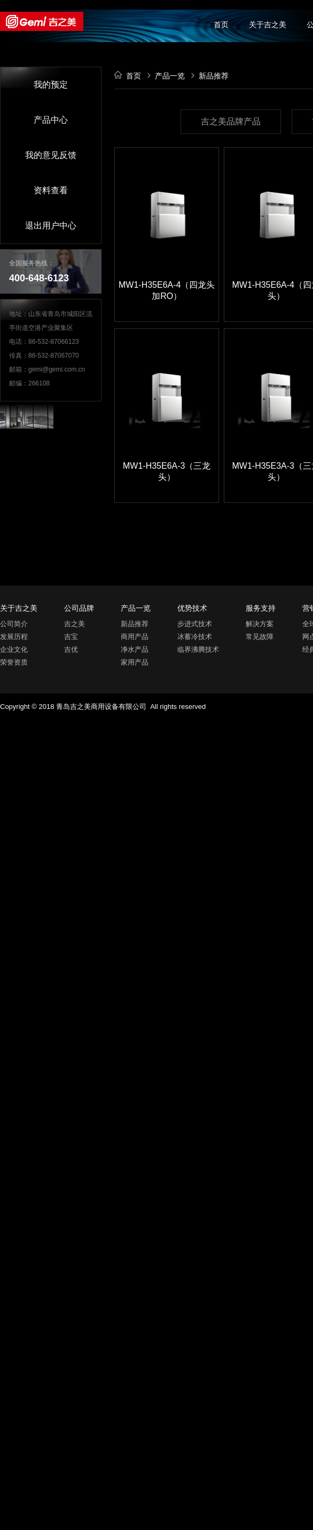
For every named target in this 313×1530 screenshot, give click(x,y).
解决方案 (259, 624)
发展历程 (14, 637)
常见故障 (259, 637)
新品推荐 (134, 624)
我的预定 (51, 84)
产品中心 (51, 119)
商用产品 (134, 637)
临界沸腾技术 (198, 649)
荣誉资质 (14, 662)
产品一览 (166, 76)
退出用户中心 (50, 225)
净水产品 (134, 649)
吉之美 (74, 624)
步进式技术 (194, 624)
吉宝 (71, 637)
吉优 (71, 649)
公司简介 (14, 624)
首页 (221, 24)
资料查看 (51, 190)
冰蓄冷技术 (194, 637)
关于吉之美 (267, 24)
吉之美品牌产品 (231, 121)
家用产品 (134, 662)
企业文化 (14, 649)
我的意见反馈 (50, 155)
